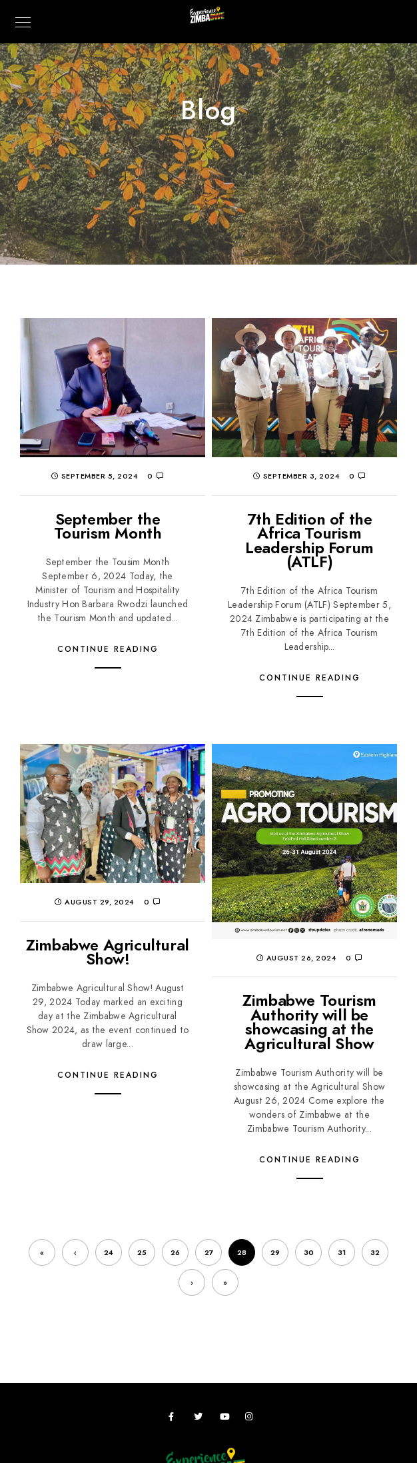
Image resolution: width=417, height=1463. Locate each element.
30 (309, 1253)
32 (375, 1253)
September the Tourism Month (108, 526)
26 (175, 1253)
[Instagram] (251, 1419)
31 (342, 1253)
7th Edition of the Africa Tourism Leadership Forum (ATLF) (309, 540)
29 (275, 1253)
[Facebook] (175, 1419)
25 (142, 1253)
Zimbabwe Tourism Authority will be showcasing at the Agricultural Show (309, 1021)
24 (108, 1253)
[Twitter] (200, 1419)
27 (209, 1253)
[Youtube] (226, 1419)
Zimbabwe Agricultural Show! (107, 952)
